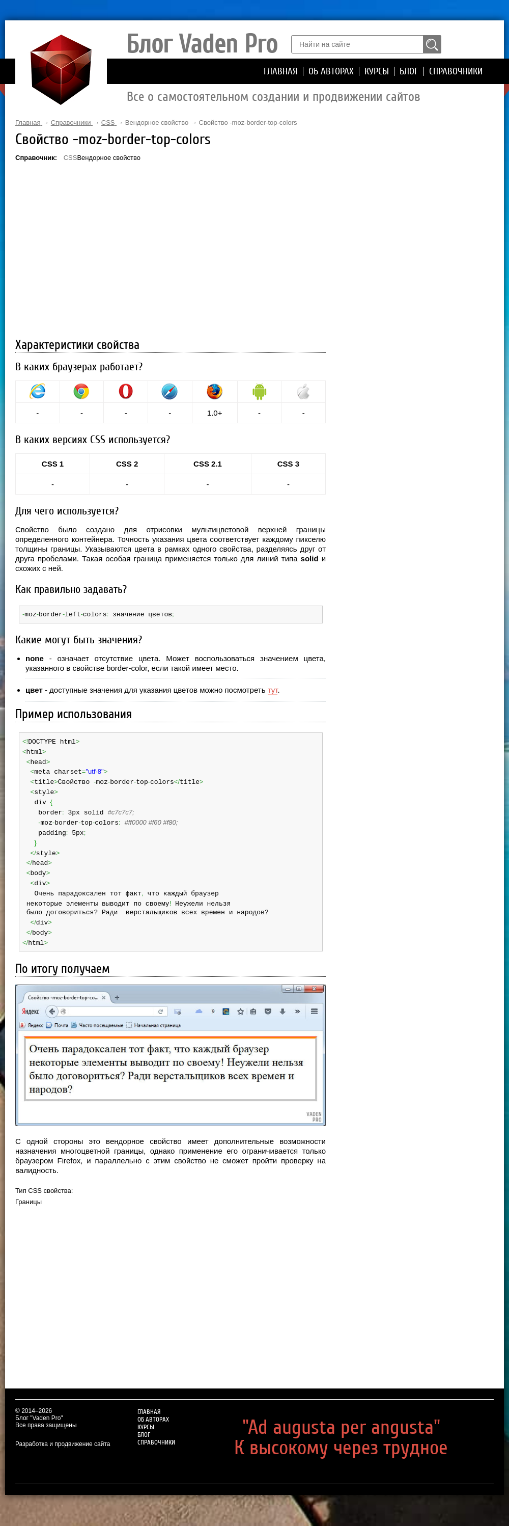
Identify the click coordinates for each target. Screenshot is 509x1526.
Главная (281, 71)
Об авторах (331, 71)
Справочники (456, 71)
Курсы (376, 71)
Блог (409, 71)
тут (273, 689)
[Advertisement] (170, 251)
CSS (70, 157)
